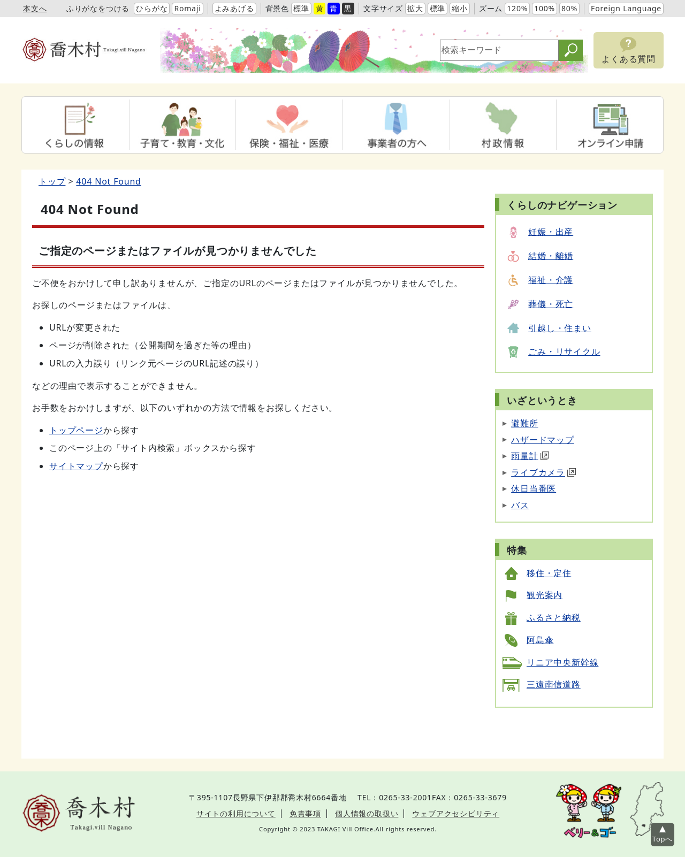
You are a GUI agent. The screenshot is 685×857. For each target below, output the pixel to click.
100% (544, 8)
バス (520, 505)
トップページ (76, 430)
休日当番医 (533, 488)
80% (569, 8)
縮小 (460, 8)
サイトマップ (76, 466)
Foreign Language (626, 8)
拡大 (415, 8)
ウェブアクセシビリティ (455, 813)
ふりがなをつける (98, 8)
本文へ (35, 8)
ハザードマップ (542, 440)
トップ (52, 181)
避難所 (524, 423)
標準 (301, 8)
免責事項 (305, 813)
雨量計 (530, 456)
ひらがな (152, 8)
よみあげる (234, 8)
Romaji (187, 8)
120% (517, 8)
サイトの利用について (236, 813)
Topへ (662, 839)
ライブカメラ (543, 472)
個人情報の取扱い (366, 813)
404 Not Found (108, 181)
